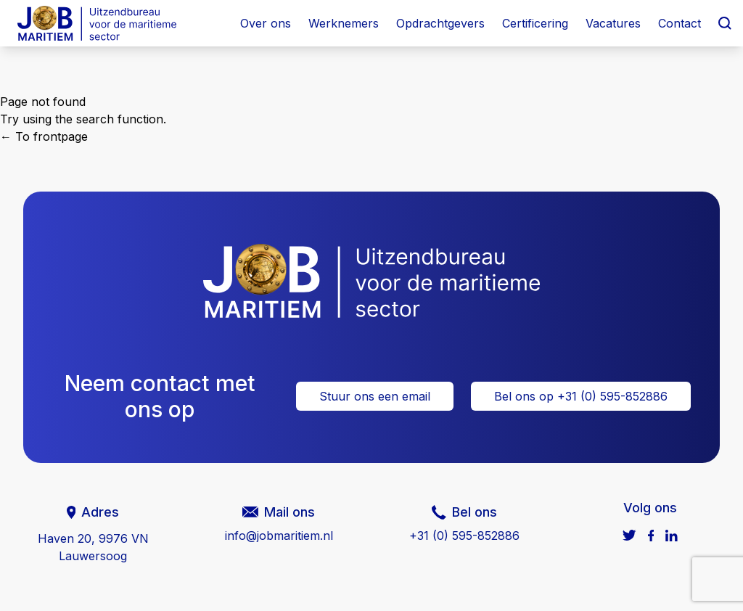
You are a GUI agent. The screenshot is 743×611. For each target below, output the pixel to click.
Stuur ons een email (374, 396)
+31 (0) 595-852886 (464, 535)
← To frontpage (44, 136)
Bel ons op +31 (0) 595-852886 (581, 396)
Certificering (535, 23)
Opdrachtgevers (440, 23)
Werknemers (343, 23)
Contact (679, 23)
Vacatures (613, 23)
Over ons (265, 23)
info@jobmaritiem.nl (279, 535)
